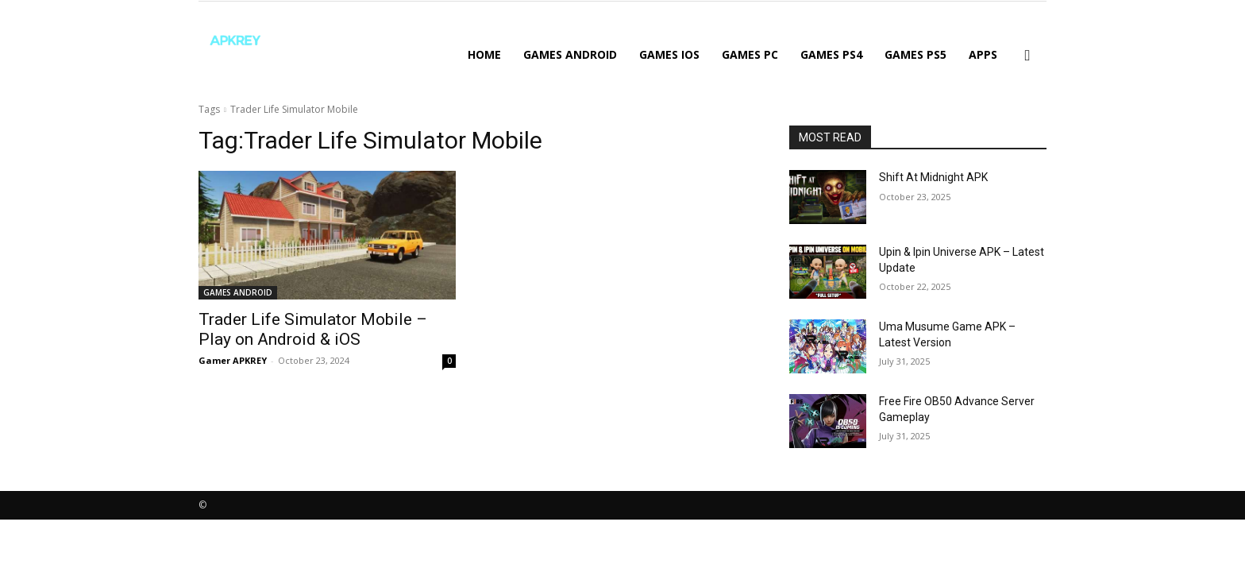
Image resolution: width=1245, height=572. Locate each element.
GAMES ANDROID (570, 54)
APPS (983, 54)
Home (484, 54)
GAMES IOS (669, 54)
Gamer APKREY (233, 360)
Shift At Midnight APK (933, 177)
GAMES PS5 (915, 54)
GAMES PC (750, 54)
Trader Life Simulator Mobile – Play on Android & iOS (313, 329)
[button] (1027, 56)
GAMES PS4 (831, 54)
